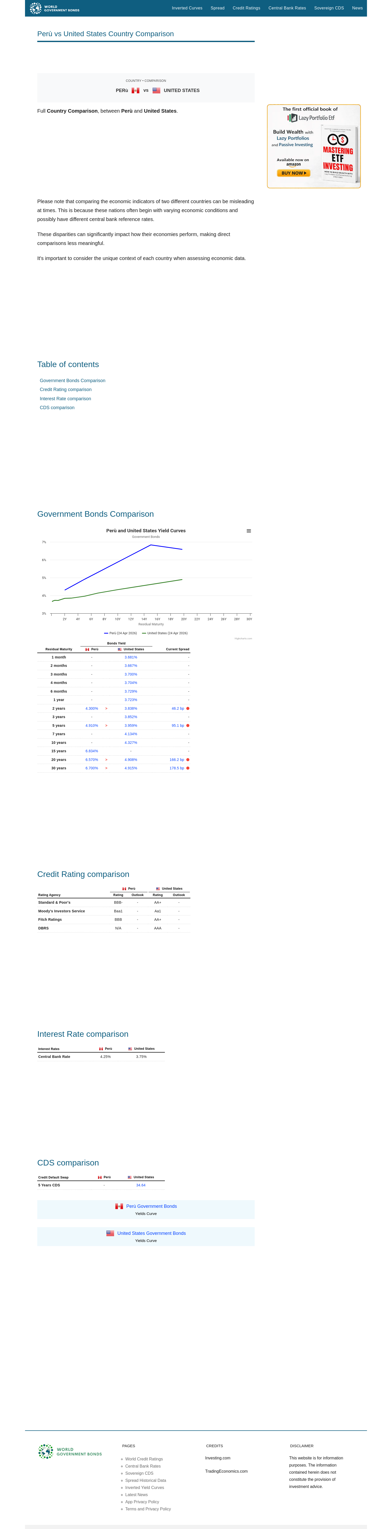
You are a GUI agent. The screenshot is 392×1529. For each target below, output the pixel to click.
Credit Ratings (246, 8)
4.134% (131, 734)
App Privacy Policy (142, 1502)
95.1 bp (178, 725)
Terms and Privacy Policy (148, 1509)
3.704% (131, 683)
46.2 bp (178, 708)
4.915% (131, 768)
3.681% (131, 657)
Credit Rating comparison (66, 389)
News (357, 8)
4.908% (131, 760)
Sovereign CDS (329, 8)
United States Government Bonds (151, 1233)
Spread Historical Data (145, 1480)
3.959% (131, 725)
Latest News (136, 1495)
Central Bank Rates (287, 8)
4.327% (131, 743)
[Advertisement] (146, 57)
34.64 (140, 1185)
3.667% (131, 666)
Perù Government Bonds (151, 1206)
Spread (218, 8)
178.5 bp (177, 768)
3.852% (131, 717)
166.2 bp (177, 760)
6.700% (91, 768)
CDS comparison (57, 407)
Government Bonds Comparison (72, 380)
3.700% (131, 674)
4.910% (91, 725)
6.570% (91, 760)
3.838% (131, 708)
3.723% (131, 700)
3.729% (131, 691)
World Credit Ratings (144, 1459)
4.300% (91, 708)
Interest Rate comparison (65, 398)
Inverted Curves (187, 8)
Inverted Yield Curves (144, 1487)
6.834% (91, 751)
